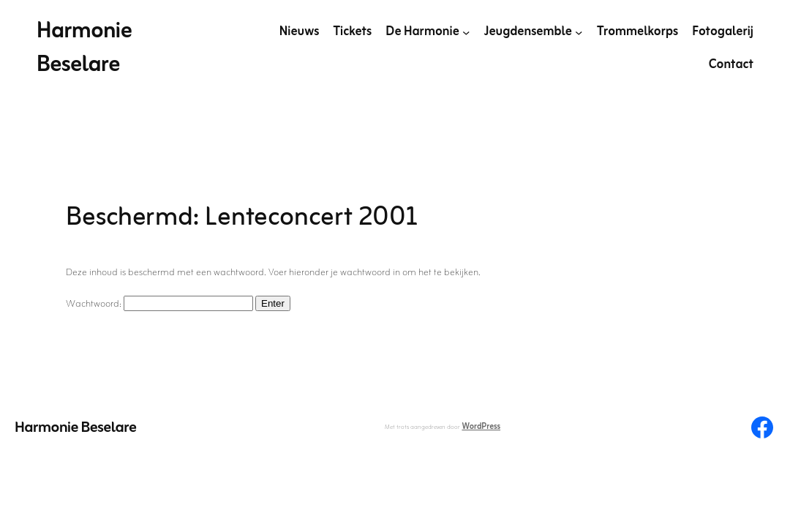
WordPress (481, 426)
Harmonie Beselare (84, 48)
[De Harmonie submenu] (466, 32)
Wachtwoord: (159, 304)
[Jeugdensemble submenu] (578, 32)
